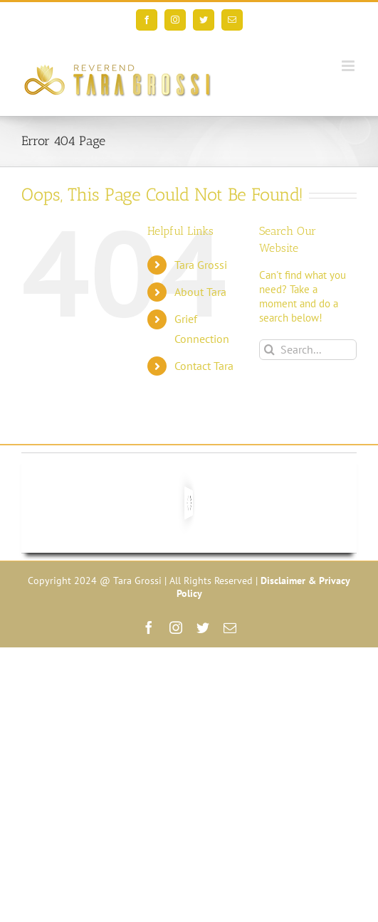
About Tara (200, 292)
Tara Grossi (200, 265)
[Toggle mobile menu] (349, 65)
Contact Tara (203, 366)
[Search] (269, 349)
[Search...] (308, 349)
